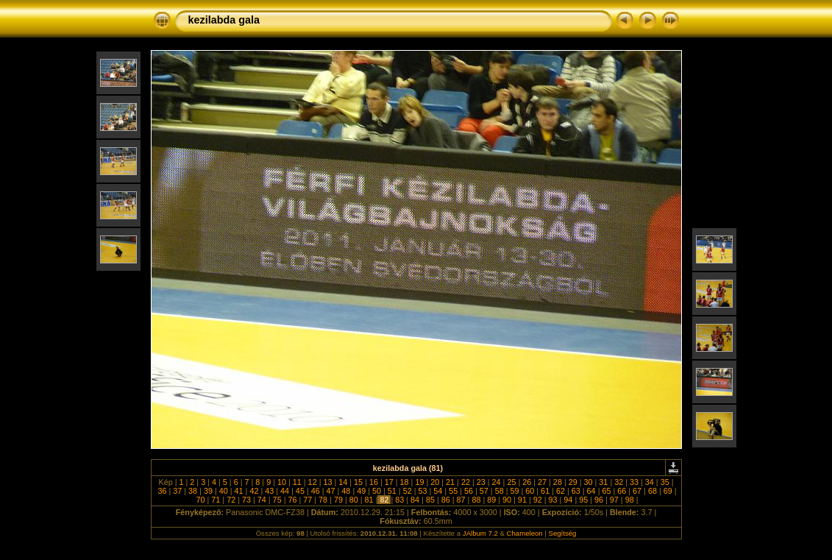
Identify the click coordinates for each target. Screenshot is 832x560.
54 (437, 490)
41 (239, 490)
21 (450, 482)
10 (281, 482)
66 (621, 490)
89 (491, 499)
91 (522, 499)
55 (453, 490)
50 (376, 490)
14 (342, 482)
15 (358, 482)
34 (649, 482)
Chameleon (525, 533)
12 (312, 482)
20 (434, 482)
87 (461, 499)
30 (588, 482)
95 (583, 499)
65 (606, 490)
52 (407, 490)
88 (476, 499)
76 (292, 499)
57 (484, 490)
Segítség (563, 533)
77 (307, 499)
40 (223, 490)
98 (629, 499)
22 (465, 482)
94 (568, 499)
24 (496, 482)
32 (618, 482)
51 (392, 490)
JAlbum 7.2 (480, 533)
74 (262, 499)
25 (511, 482)
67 (637, 490)
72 (231, 499)
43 (269, 490)
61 (545, 490)
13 (327, 482)
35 (665, 482)
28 (557, 482)
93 (553, 499)
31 (603, 482)
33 (634, 482)
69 (668, 490)
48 (345, 490)
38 (192, 490)
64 (591, 490)
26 (526, 482)
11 (297, 482)
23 (481, 482)
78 (323, 499)
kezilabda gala (224, 20)
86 (445, 499)
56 (468, 490)
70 (200, 499)
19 (419, 482)
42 (253, 490)
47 (331, 490)
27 (542, 482)
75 (277, 499)
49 (361, 490)
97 (614, 499)
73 (246, 499)
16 (373, 482)
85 (430, 499)
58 (499, 490)
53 (423, 490)
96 (598, 499)
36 (161, 490)
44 (284, 490)
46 (315, 490)
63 (576, 490)
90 (506, 499)
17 (389, 482)
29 (573, 482)
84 (415, 499)
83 (399, 499)
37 (177, 490)
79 (338, 499)
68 (652, 490)
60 (529, 490)
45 (300, 490)
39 (208, 490)
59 (514, 490)
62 (560, 490)
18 (404, 482)
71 (215, 499)
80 (353, 499)
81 (369, 499)
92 (537, 499)
